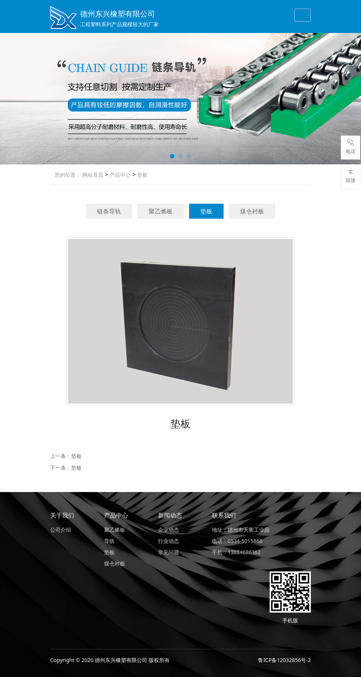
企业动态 (168, 529)
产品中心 (119, 174)
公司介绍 (60, 529)
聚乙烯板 (161, 211)
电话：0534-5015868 (237, 540)
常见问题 (168, 552)
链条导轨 (109, 211)
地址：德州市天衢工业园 (241, 529)
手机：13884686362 (236, 552)
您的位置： (68, 174)
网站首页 (92, 174)
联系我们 (224, 515)
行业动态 (168, 540)
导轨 (109, 540)
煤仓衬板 (252, 211)
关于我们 (62, 515)
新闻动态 (170, 515)
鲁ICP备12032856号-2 (284, 660)
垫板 (142, 174)
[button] (172, 156)
